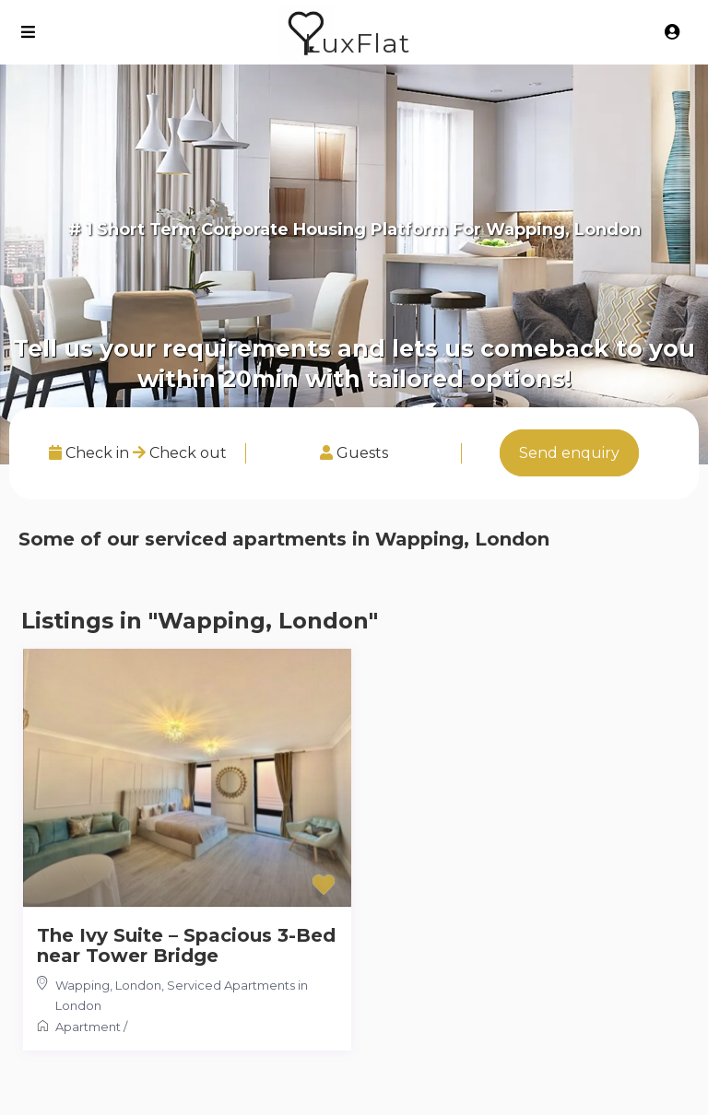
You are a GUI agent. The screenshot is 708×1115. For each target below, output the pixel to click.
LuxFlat (357, 43)
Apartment (88, 1026)
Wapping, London (108, 985)
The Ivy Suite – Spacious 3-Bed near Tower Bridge (186, 945)
